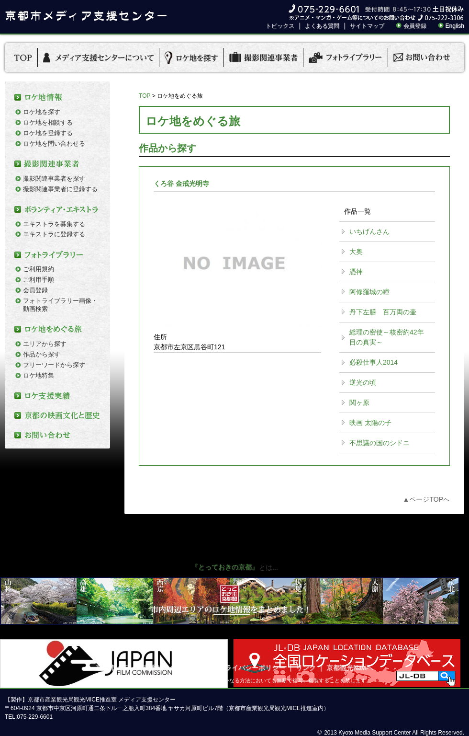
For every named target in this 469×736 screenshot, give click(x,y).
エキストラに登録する (54, 234)
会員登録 (414, 26)
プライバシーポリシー (251, 667)
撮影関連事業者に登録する (60, 189)
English (455, 26)
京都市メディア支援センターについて (153, 667)
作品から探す (41, 354)
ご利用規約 (38, 269)
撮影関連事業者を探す (54, 178)
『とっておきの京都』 (224, 567)
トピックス (280, 26)
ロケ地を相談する (48, 122)
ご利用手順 (38, 279)
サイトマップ (367, 26)
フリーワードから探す (54, 364)
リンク (306, 667)
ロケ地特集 (38, 375)
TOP (144, 95)
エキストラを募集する (54, 224)
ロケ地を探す (41, 111)
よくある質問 (322, 26)
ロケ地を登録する (48, 133)
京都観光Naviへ (349, 667)
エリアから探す (45, 343)
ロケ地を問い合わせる (54, 143)
